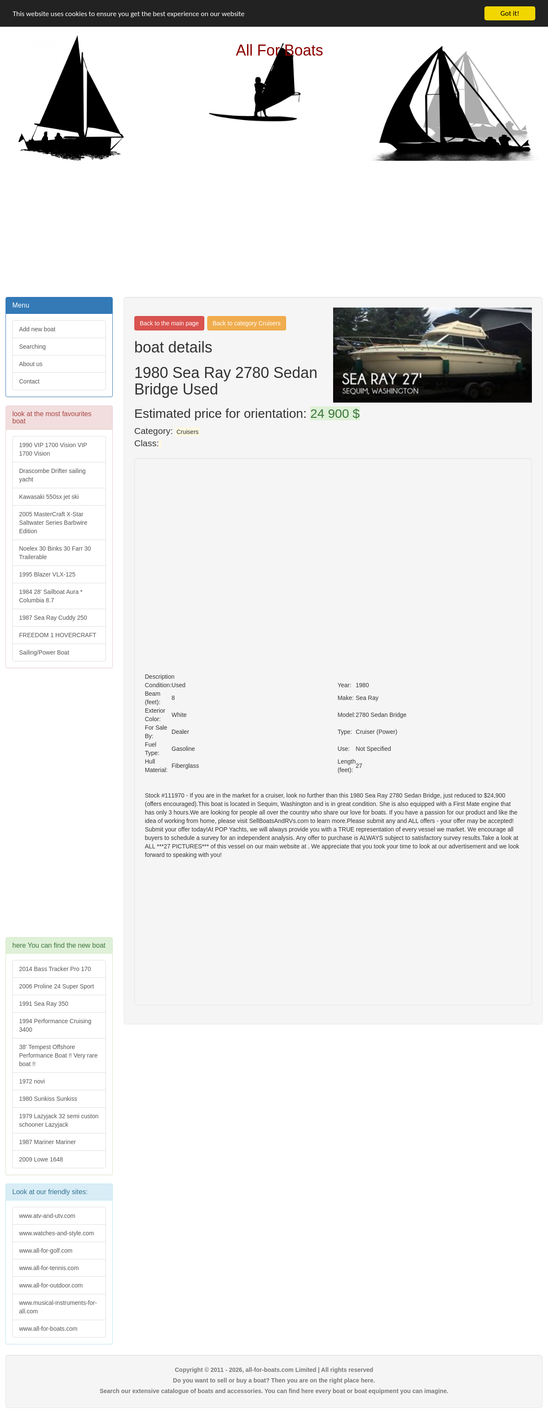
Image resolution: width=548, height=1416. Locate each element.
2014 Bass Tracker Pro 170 (55, 968)
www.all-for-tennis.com (49, 1268)
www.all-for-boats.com (48, 1328)
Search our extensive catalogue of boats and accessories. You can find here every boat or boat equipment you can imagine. (274, 1391)
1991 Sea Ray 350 (43, 1003)
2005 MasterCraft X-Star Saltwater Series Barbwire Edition (53, 522)
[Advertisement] (274, 227)
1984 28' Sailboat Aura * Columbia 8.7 (51, 596)
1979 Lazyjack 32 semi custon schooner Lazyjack (59, 1120)
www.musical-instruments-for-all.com (58, 1307)
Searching (32, 346)
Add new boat (37, 329)
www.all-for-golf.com (45, 1250)
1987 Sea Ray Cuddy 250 (53, 617)
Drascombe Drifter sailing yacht (52, 475)
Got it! (510, 13)
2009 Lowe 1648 (41, 1159)
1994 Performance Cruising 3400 (55, 1025)
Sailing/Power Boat (44, 652)
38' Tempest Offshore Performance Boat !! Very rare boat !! (58, 1055)
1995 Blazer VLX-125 (47, 574)
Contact (29, 381)
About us (30, 364)
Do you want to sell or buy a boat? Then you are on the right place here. (274, 1380)
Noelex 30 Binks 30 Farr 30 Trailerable (55, 552)
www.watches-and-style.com (56, 1233)
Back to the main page (169, 323)
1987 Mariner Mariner (47, 1142)
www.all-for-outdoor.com (51, 1285)
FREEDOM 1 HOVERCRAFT (57, 635)
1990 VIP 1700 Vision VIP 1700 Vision (53, 449)
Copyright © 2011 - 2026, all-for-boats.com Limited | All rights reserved (274, 1369)
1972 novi (32, 1081)
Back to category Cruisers (247, 323)
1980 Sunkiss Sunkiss (48, 1098)
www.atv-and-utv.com (47, 1215)
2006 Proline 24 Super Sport (56, 986)
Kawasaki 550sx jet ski (49, 496)
